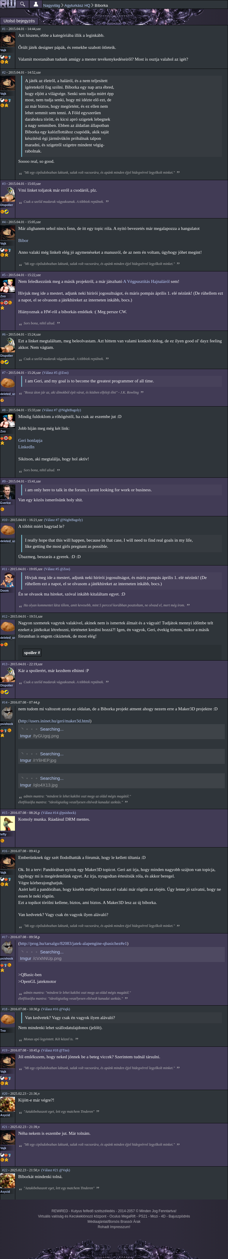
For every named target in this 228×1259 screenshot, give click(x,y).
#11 (4, 569)
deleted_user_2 (11, 637)
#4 (4, 222)
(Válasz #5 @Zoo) (55, 373)
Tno (3, 1030)
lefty (3, 834)
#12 (4, 616)
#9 (4, 481)
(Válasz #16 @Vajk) (55, 1009)
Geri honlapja (30, 440)
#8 (4, 410)
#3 (4, 184)
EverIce (5, 503)
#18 (4, 1009)
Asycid (5, 1115)
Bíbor (23, 240)
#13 (4, 664)
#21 (4, 1127)
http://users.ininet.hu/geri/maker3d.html (55, 721)
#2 (4, 72)
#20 (4, 1094)
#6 (4, 334)
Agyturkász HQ (77, 5)
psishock (6, 724)
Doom (4, 590)
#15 (4, 813)
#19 (4, 1050)
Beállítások (35, 4)
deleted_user (9, 394)
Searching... (52, 728)
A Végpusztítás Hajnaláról (146, 281)
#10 (4, 520)
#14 (4, 702)
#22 (4, 1170)
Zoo (3, 296)
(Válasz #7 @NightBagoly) (61, 410)
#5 (4, 275)
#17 (4, 937)
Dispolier (6, 205)
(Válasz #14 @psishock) (58, 813)
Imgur (25, 735)
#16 (4, 851)
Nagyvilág (51, 5)
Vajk (3, 50)
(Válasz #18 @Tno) (55, 1050)
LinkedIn (26, 446)
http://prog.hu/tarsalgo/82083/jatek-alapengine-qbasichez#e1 (73, 943)
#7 (4, 373)
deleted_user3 (10, 541)
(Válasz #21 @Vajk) (55, 1170)
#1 (4, 29)
